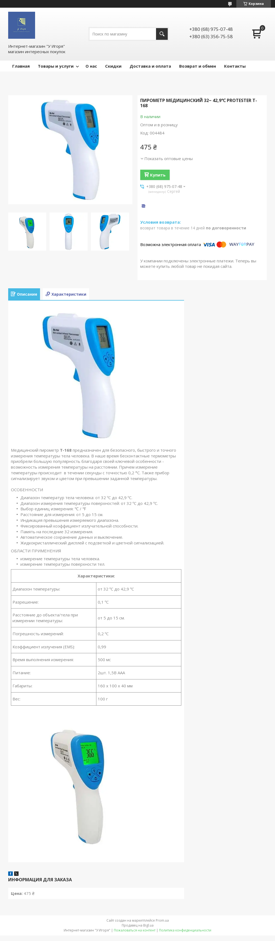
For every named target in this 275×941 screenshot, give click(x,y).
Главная (21, 66)
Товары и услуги (56, 66)
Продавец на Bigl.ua (138, 925)
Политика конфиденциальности (185, 930)
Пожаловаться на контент (134, 930)
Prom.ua (162, 920)
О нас (91, 66)
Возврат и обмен (197, 66)
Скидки (113, 66)
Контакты (235, 66)
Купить (158, 175)
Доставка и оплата (150, 66)
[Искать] (162, 34)
